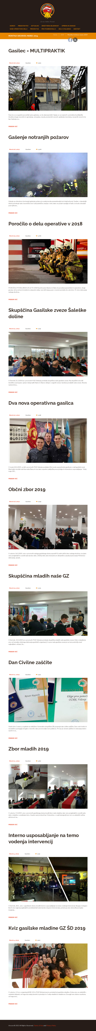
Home (55, 35)
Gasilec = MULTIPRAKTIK (36, 51)
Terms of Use (38, 1025)
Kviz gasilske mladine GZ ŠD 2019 (47, 928)
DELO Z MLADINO (65, 29)
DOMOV (12, 26)
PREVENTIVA (34, 29)
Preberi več (12, 126)
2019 (62, 35)
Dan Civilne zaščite (30, 662)
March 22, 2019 (14, 328)
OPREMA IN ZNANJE (68, 26)
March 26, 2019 (14, 149)
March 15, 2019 (14, 588)
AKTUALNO (35, 26)
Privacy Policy (51, 1025)
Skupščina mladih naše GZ (38, 576)
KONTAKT (77, 29)
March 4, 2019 (14, 854)
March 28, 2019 (14, 63)
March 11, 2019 (14, 674)
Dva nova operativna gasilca (40, 403)
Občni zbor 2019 (27, 489)
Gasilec (28, 63)
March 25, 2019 (14, 236)
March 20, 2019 (14, 415)
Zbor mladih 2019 (28, 749)
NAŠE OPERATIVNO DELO (18, 29)
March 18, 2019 (14, 501)
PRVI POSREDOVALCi (49, 29)
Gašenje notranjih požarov (38, 137)
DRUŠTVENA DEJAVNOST (50, 26)
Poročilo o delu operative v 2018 (45, 224)
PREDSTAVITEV (23, 26)
